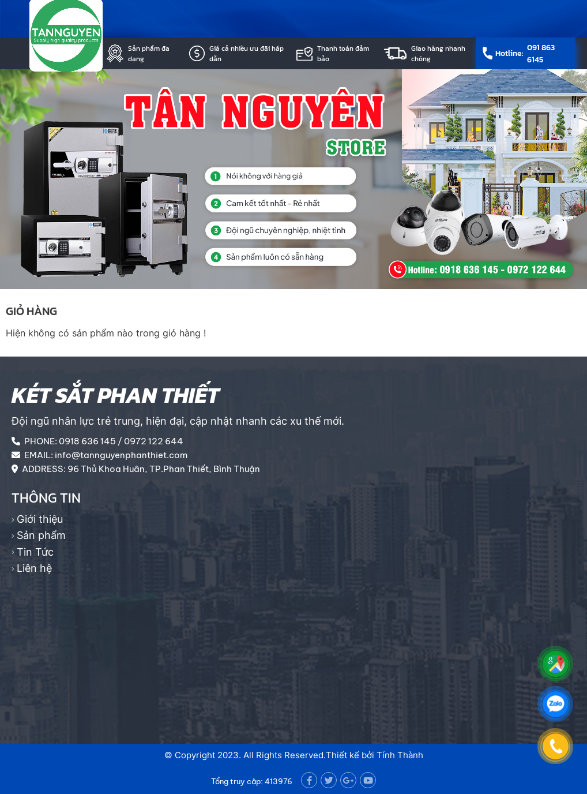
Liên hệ (34, 568)
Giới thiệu (40, 519)
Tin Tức (35, 552)
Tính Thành (400, 755)
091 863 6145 (541, 54)
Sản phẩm (41, 535)
